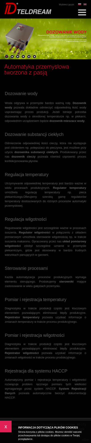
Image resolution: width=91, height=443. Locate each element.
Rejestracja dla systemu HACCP (36, 370)
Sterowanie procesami (26, 268)
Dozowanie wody (21, 93)
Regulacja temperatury (26, 174)
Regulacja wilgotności (26, 219)
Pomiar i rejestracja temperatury (35, 299)
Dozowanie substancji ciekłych (34, 134)
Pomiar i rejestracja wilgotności (34, 335)
